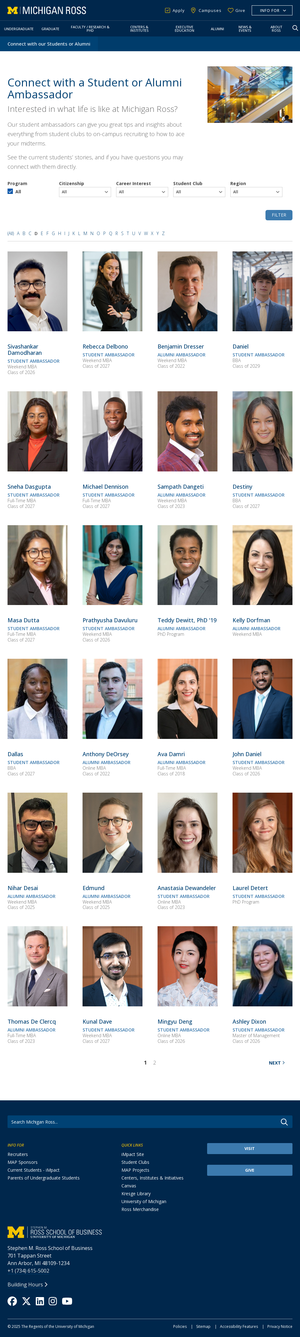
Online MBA (94, 768)
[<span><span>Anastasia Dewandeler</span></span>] (187, 888)
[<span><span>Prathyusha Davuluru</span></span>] (110, 620)
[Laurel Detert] (262, 870)
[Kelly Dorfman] (262, 603)
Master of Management (256, 1035)
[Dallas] (37, 737)
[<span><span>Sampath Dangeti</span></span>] (181, 486)
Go (284, 1122)
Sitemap (203, 1326)
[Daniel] (262, 329)
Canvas (128, 1186)
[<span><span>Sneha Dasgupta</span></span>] (29, 486)
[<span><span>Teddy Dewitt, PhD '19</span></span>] (187, 620)
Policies (180, 1326)
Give (240, 10)
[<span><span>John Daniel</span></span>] (247, 754)
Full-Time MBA (22, 500)
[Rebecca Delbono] (112, 329)
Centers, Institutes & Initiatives (152, 1178)
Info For (270, 10)
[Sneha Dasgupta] (37, 469)
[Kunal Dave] (112, 1004)
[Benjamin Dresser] (187, 329)
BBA (237, 360)
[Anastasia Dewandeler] (187, 870)
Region (238, 183)
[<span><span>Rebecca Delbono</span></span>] (105, 346)
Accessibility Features (239, 1326)
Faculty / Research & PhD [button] (90, 29)
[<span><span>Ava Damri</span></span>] (171, 754)
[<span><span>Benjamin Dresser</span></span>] (181, 346)
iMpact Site (132, 1154)
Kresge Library (136, 1194)
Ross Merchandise (140, 1209)
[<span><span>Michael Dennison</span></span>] (105, 486)
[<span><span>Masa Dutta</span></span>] (23, 620)
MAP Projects (135, 1170)
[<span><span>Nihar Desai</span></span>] (23, 888)
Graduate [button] (50, 28)
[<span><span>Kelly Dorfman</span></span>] (251, 620)
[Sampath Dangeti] (187, 469)
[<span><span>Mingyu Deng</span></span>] (175, 1021)
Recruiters (18, 1154)
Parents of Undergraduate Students (44, 1178)
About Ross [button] (276, 29)
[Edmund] (112, 870)
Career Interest (133, 183)
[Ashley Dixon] (262, 1004)
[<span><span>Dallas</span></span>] (15, 754)
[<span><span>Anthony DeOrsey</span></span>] (106, 754)
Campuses (210, 10)
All (18, 192)
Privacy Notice (279, 1326)
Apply (179, 10)
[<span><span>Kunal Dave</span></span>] (97, 1021)
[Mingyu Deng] (187, 1004)
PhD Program (171, 634)
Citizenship (71, 183)
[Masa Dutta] (37, 603)
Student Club (187, 183)
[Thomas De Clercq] (37, 1004)
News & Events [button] (245, 29)
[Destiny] (262, 469)
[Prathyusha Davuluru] (112, 603)
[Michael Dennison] (112, 469)
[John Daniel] (262, 737)
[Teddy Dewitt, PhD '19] (187, 603)
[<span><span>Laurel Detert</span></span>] (250, 888)
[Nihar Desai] (37, 870)
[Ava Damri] (187, 737)
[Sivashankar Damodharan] (37, 329)
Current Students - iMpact (34, 1170)
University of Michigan (143, 1201)
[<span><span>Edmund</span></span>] (93, 888)
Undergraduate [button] (19, 28)
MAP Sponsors (23, 1162)
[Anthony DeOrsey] (112, 737)
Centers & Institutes (139, 29)
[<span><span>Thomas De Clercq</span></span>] (32, 1021)
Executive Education (184, 29)
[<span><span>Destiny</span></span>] (242, 486)
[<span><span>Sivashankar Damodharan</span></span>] (25, 349)
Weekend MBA (22, 367)
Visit (249, 1148)
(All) (11, 233)
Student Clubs (135, 1162)
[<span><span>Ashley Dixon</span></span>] (249, 1021)
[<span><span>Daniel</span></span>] (241, 346)
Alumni (217, 28)
